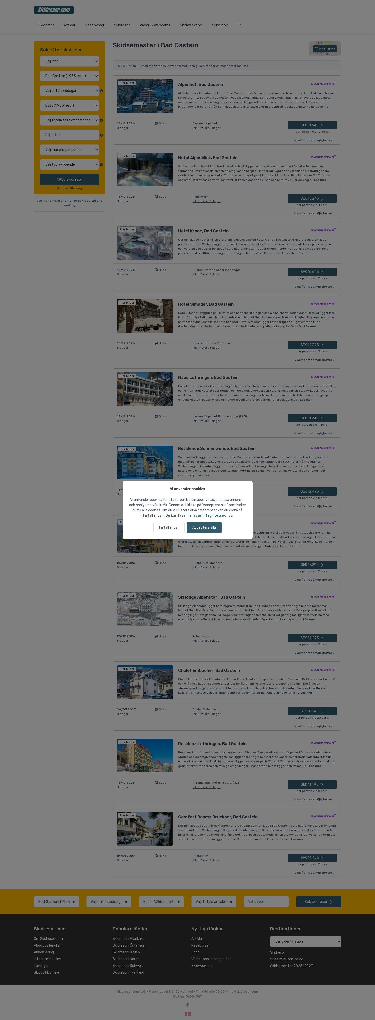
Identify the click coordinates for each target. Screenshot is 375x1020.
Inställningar (169, 527)
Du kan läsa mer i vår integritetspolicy (198, 515)
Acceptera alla (204, 527)
